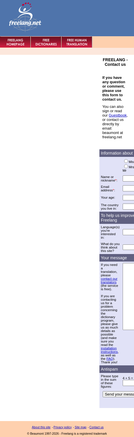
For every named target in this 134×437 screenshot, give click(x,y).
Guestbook (118, 115)
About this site (41, 427)
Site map (80, 427)
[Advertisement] (50, 65)
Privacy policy (62, 427)
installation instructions (109, 350)
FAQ (109, 358)
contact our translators (109, 280)
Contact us (97, 427)
